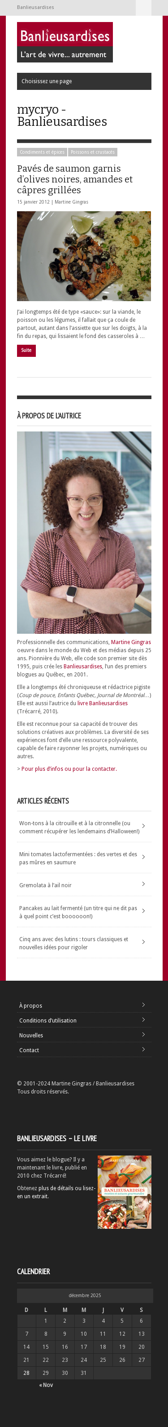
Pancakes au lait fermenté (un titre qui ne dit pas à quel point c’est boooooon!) (78, 912)
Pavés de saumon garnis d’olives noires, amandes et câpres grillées (75, 179)
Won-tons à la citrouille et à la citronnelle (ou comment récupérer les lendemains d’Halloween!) (79, 827)
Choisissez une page (143, 8)
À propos (30, 1006)
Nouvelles (31, 1035)
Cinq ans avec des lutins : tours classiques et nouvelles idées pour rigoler (73, 943)
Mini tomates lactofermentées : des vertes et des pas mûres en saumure (78, 858)
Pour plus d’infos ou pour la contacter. (69, 769)
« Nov (46, 1385)
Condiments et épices (42, 152)
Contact (29, 1050)
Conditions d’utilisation (48, 1021)
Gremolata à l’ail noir (45, 885)
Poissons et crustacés (93, 152)
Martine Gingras (71, 202)
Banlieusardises (83, 666)
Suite (26, 350)
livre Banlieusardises (103, 703)
